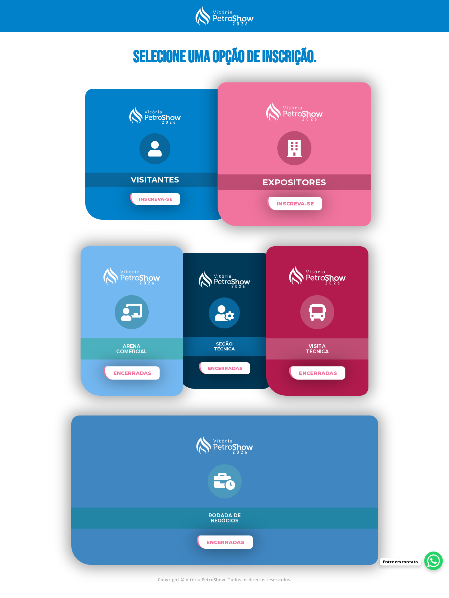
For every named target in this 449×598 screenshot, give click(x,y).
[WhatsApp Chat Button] (433, 561)
